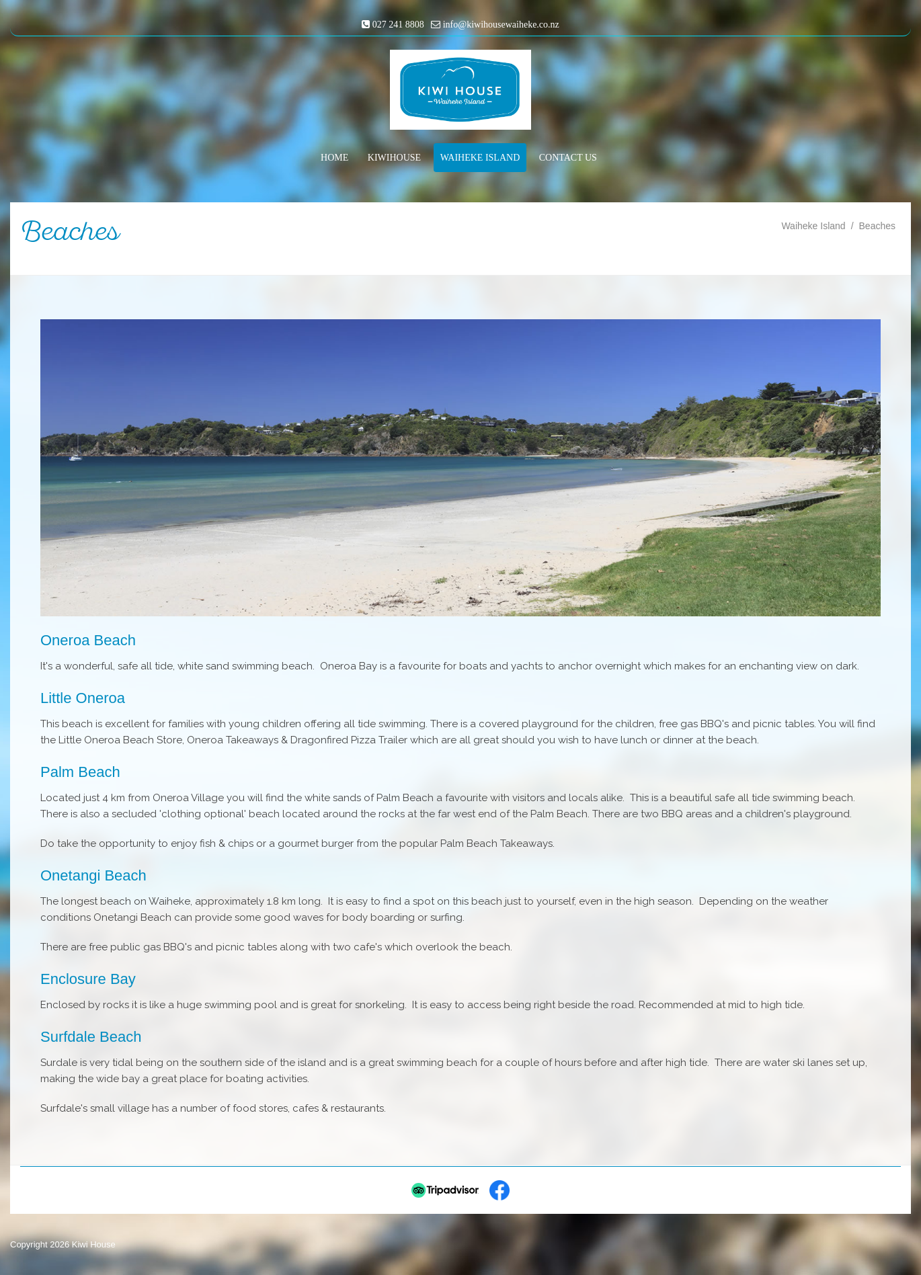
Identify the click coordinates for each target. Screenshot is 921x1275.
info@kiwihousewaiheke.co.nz (501, 24)
